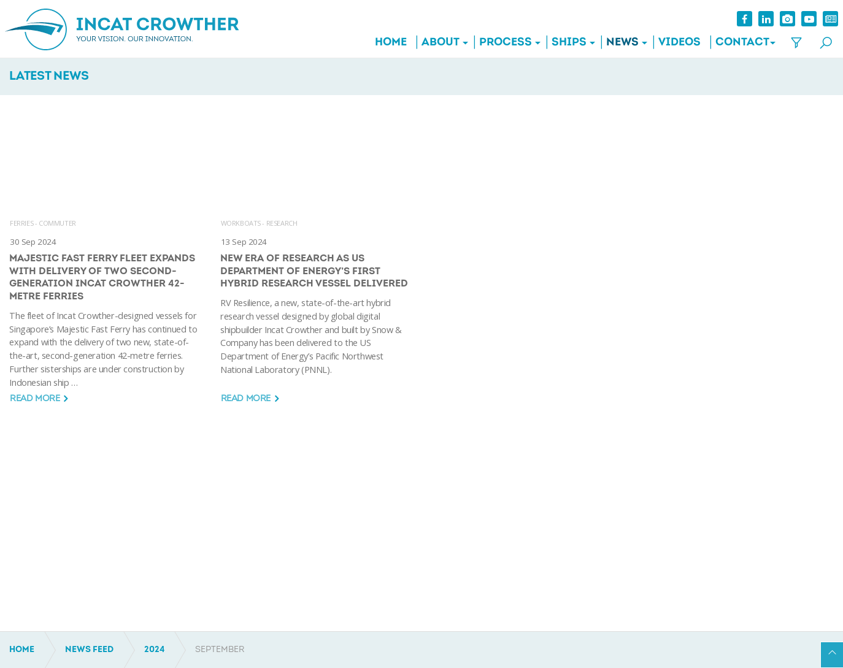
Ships (564, 42)
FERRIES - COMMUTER (43, 223)
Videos (675, 42)
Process (501, 42)
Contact (738, 42)
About (436, 42)
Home (386, 42)
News (618, 42)
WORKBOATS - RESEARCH (259, 223)
